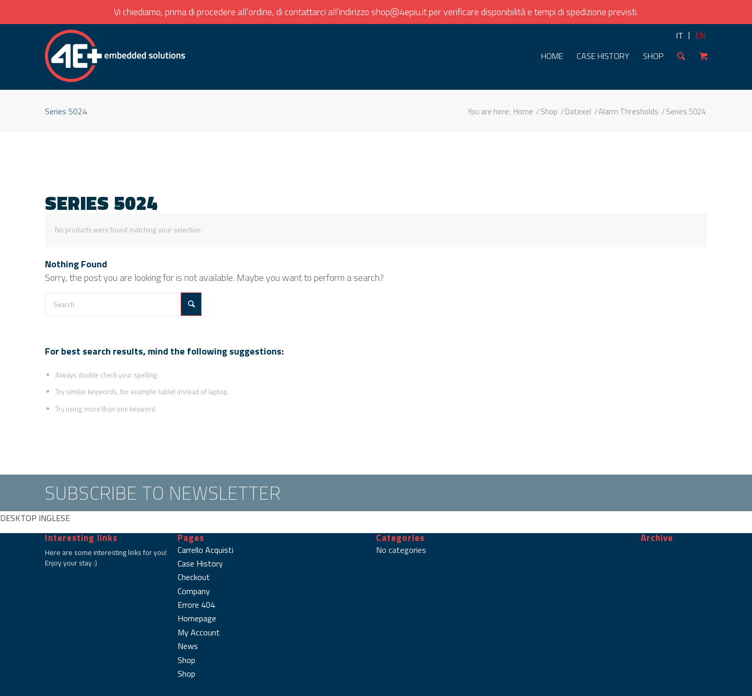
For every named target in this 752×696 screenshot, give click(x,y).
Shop (186, 660)
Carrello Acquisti (205, 550)
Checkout (194, 577)
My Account (199, 632)
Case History (200, 563)
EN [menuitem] (700, 35)
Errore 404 (196, 604)
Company (194, 591)
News (188, 646)
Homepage (197, 618)
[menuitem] (679, 35)
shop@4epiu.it (399, 12)
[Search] (681, 56)
